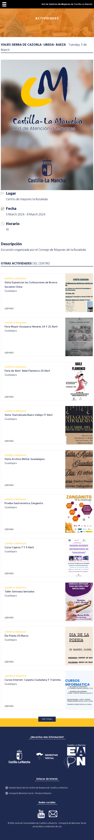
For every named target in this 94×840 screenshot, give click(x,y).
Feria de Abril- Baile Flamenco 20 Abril (27, 371)
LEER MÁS (9, 308)
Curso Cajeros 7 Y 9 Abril (19, 547)
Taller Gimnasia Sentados (19, 591)
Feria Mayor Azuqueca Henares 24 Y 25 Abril (31, 326)
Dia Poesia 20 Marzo (16, 636)
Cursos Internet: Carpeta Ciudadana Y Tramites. (33, 680)
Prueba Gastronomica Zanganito (24, 503)
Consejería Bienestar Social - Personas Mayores (30, 793)
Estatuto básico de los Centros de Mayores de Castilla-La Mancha (38, 787)
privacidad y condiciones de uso (47, 826)
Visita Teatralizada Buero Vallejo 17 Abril (28, 415)
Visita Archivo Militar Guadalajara (25, 459)
